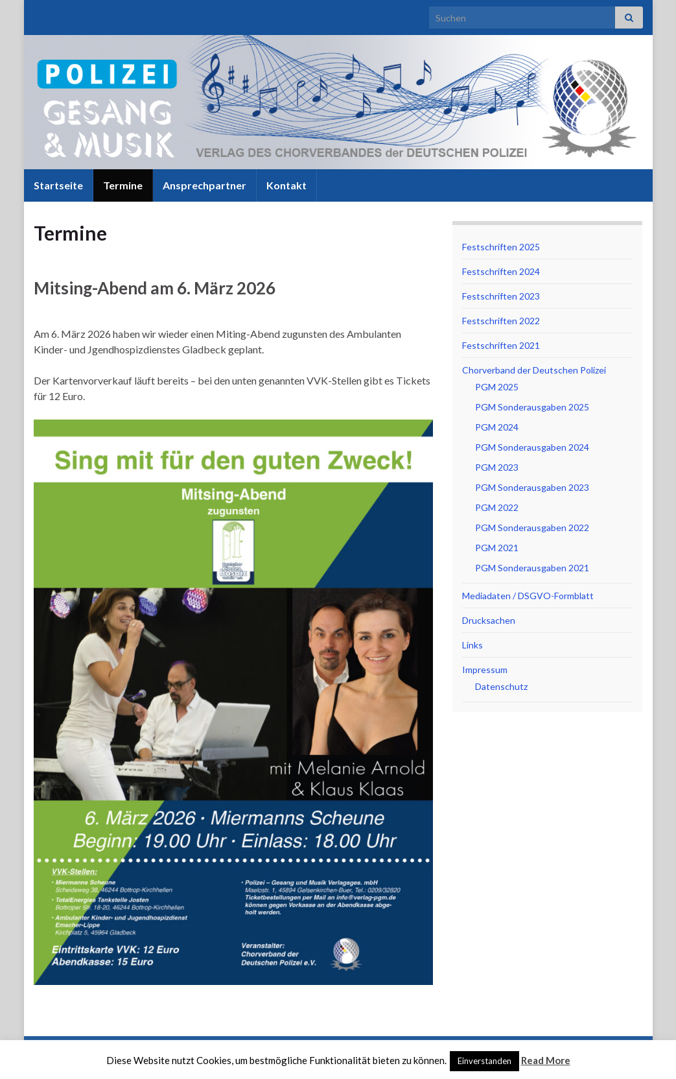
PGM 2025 (497, 386)
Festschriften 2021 (501, 345)
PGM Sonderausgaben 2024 (532, 447)
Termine (123, 185)
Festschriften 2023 (501, 296)
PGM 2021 (497, 547)
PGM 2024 (497, 427)
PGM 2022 (497, 507)
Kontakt (286, 185)
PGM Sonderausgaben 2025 (532, 406)
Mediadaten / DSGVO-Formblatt (528, 595)
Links (472, 644)
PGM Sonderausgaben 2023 (532, 487)
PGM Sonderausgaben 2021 (532, 567)
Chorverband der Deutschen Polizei (534, 369)
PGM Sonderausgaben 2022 (532, 527)
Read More (545, 1060)
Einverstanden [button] (484, 1061)
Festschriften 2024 (501, 271)
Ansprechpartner (204, 185)
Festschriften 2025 (501, 246)
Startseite (58, 185)
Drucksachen (488, 620)
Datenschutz (501, 686)
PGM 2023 (497, 467)
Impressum (484, 669)
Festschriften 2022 (501, 320)
